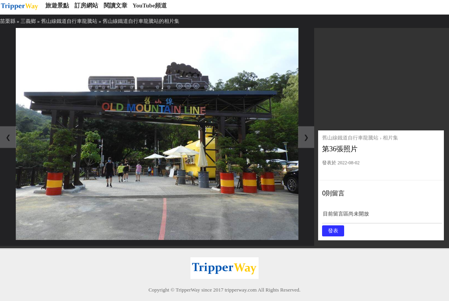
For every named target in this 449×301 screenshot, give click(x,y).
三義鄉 (28, 21)
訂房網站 (86, 5)
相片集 (390, 138)
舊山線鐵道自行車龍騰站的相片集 (140, 21)
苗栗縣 (7, 21)
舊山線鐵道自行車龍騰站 (69, 21)
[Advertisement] (381, 77)
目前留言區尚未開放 (382, 216)
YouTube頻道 (149, 5)
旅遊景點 (57, 5)
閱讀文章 (115, 5)
